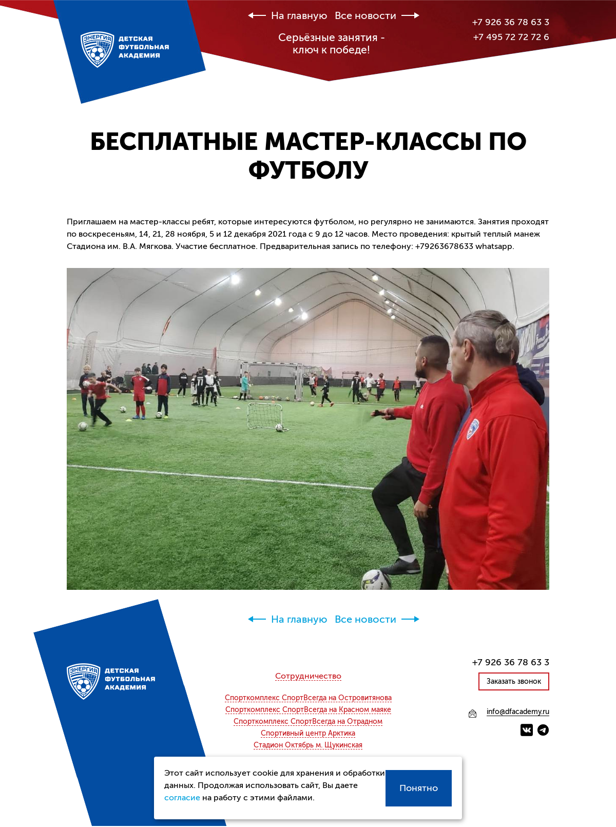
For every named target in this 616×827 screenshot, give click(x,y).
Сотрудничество (308, 676)
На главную (299, 16)
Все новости (365, 16)
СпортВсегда (308, 698)
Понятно (418, 788)
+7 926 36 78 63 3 (510, 22)
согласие (182, 798)
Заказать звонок (514, 681)
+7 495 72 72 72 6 (511, 37)
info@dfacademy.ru (518, 712)
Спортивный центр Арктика (308, 733)
